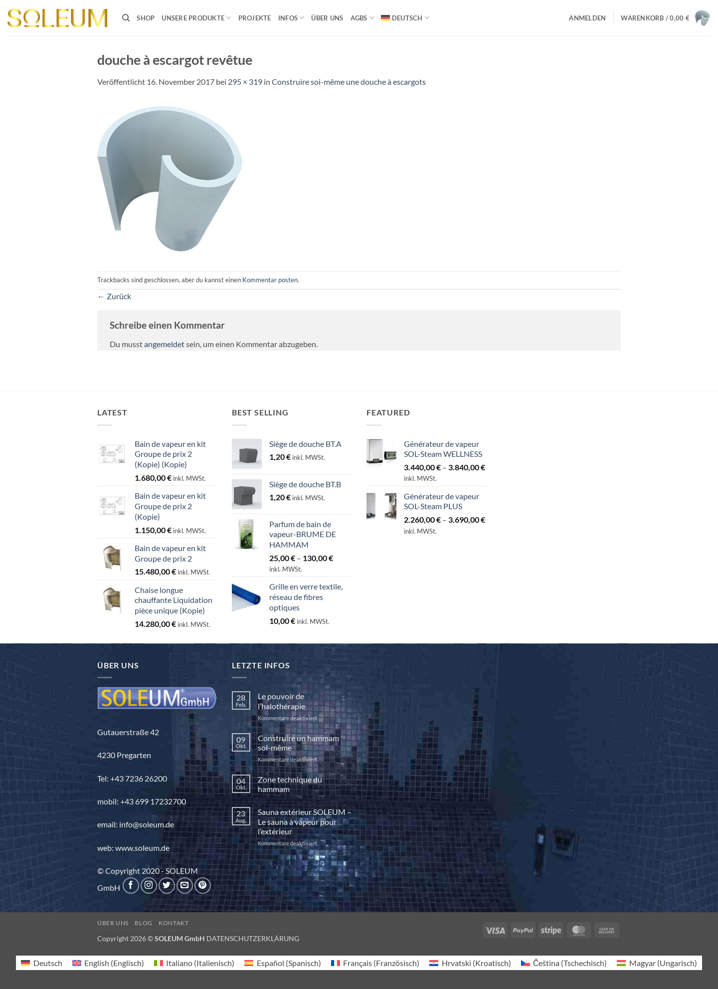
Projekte (254, 18)
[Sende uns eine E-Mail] (185, 885)
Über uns (327, 18)
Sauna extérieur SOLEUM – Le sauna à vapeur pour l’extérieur (305, 821)
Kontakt (173, 923)
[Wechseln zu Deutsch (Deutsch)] (41, 963)
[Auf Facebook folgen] (131, 885)
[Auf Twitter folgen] (167, 885)
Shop (146, 18)
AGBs (362, 17)
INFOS (291, 17)
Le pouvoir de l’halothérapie (281, 700)
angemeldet (164, 344)
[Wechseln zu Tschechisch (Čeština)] (564, 963)
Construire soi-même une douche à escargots (349, 81)
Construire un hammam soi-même (298, 742)
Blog (143, 923)
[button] (587, 18)
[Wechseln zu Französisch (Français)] (375, 963)
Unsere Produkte (196, 17)
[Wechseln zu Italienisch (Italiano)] (194, 963)
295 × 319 (245, 81)
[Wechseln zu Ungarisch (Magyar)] (657, 963)
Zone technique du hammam (290, 784)
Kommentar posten (270, 280)
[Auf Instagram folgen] (149, 885)
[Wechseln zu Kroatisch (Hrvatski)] (470, 963)
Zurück (114, 296)
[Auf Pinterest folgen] (202, 885)
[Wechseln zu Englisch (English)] (108, 963)
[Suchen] (126, 17)
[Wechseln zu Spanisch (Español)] (282, 963)
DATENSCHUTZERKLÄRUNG (252, 938)
